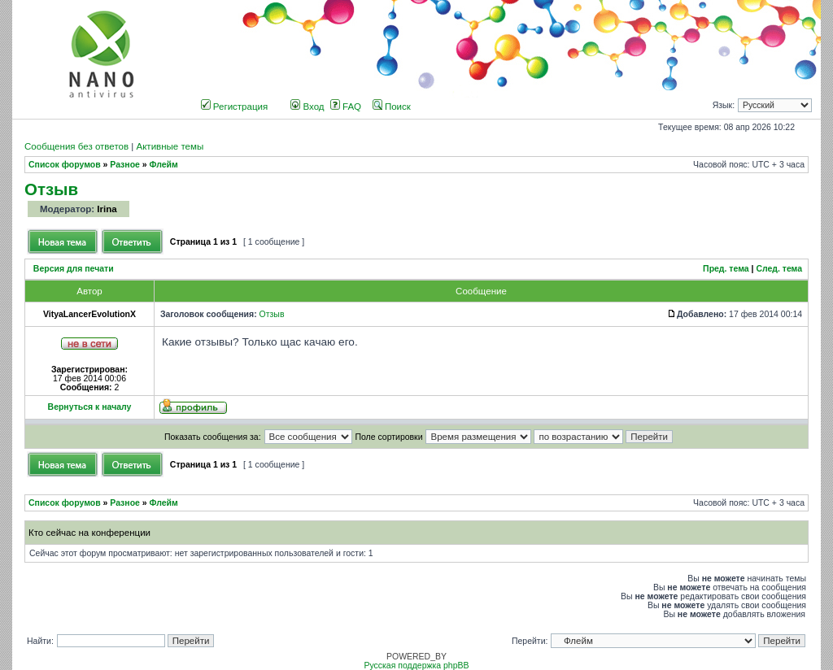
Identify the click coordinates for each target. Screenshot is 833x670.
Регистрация (234, 106)
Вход (307, 106)
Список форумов (64, 164)
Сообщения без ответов (76, 146)
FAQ (345, 106)
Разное (125, 164)
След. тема (779, 268)
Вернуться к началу (90, 406)
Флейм (164, 164)
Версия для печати (73, 268)
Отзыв (51, 189)
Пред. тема (726, 268)
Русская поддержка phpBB (416, 665)
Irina (106, 209)
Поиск (392, 106)
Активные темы (169, 146)
